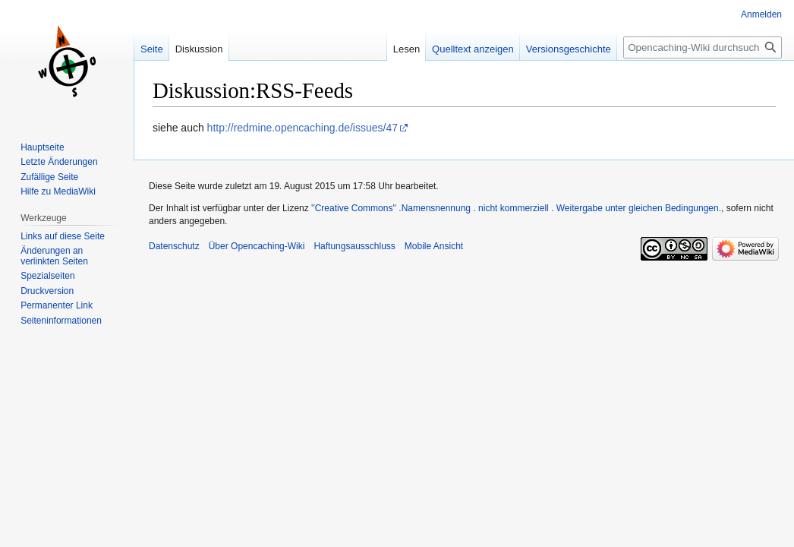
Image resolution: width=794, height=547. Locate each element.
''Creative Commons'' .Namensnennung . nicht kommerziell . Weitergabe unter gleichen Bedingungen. (516, 208)
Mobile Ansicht (434, 246)
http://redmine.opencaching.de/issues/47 (302, 128)
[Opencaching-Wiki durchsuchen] (702, 47)
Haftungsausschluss (354, 246)
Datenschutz (174, 246)
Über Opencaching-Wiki (257, 246)
